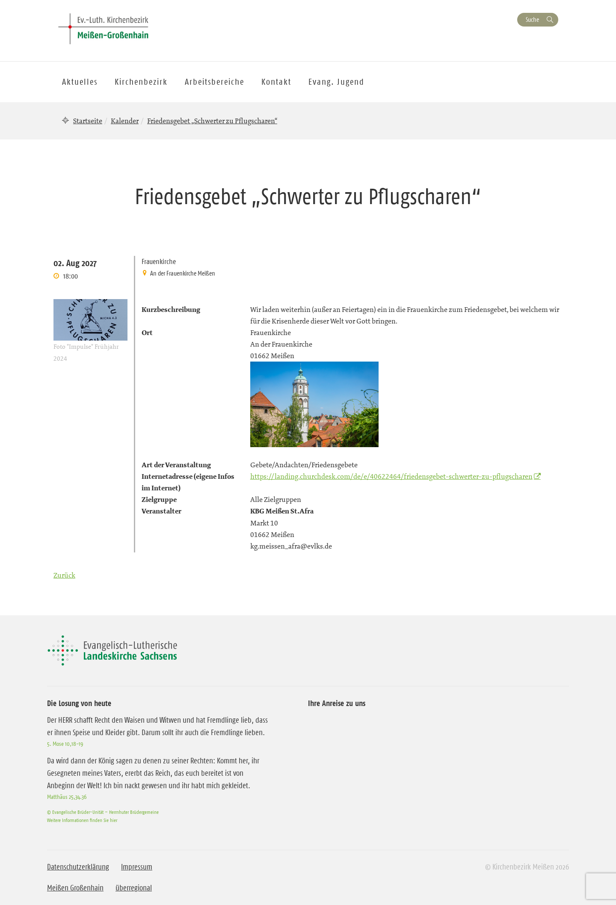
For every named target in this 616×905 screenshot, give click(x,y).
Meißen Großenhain (75, 888)
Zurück (64, 575)
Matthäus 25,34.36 (66, 797)
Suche (532, 19)
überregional (134, 888)
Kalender (125, 120)
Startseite (87, 120)
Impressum (136, 867)
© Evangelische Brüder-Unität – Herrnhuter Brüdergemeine (103, 812)
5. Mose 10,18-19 (65, 744)
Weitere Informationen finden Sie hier (82, 820)
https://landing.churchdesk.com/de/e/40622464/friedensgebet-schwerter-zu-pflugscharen (391, 476)
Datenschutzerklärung (78, 867)
